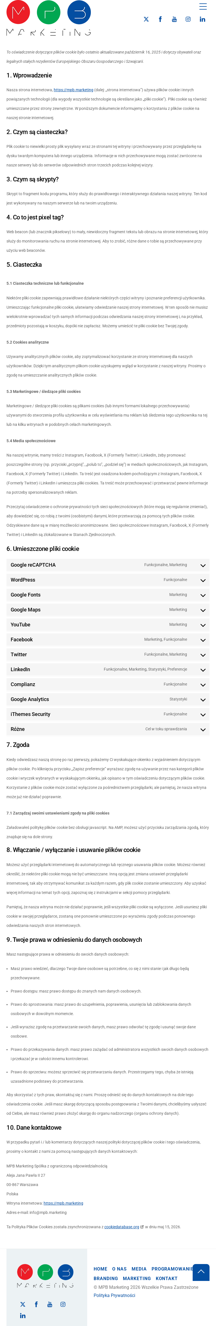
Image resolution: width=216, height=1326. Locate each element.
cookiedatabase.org (121, 1227)
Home (100, 1269)
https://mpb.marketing (73, 90)
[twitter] (146, 18)
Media (139, 1269)
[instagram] (188, 18)
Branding (106, 1278)
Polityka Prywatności (114, 1295)
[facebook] (160, 18)
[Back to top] (201, 1272)
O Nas (119, 1269)
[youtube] (174, 18)
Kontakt (167, 1278)
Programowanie (173, 1269)
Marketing (137, 1278)
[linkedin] (202, 18)
